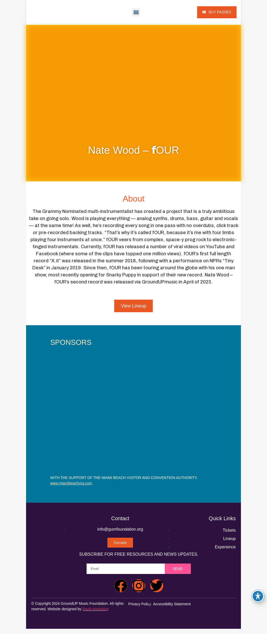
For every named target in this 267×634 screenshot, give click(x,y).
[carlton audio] (177, 397)
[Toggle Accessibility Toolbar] (258, 596)
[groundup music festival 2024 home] (49, 533)
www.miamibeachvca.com (71, 483)
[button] (136, 12)
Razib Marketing (95, 609)
